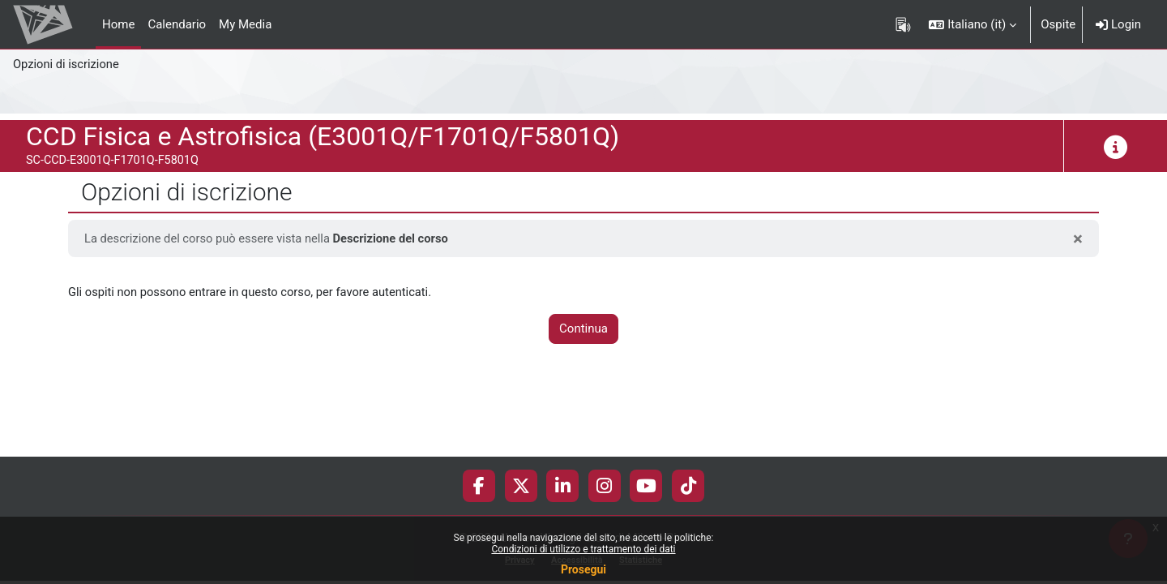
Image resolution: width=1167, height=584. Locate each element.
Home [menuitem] (118, 24)
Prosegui (583, 569)
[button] (972, 24)
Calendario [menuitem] (176, 24)
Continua (583, 329)
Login (1118, 24)
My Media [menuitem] (245, 24)
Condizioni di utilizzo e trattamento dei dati (583, 549)
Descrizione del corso (396, 238)
